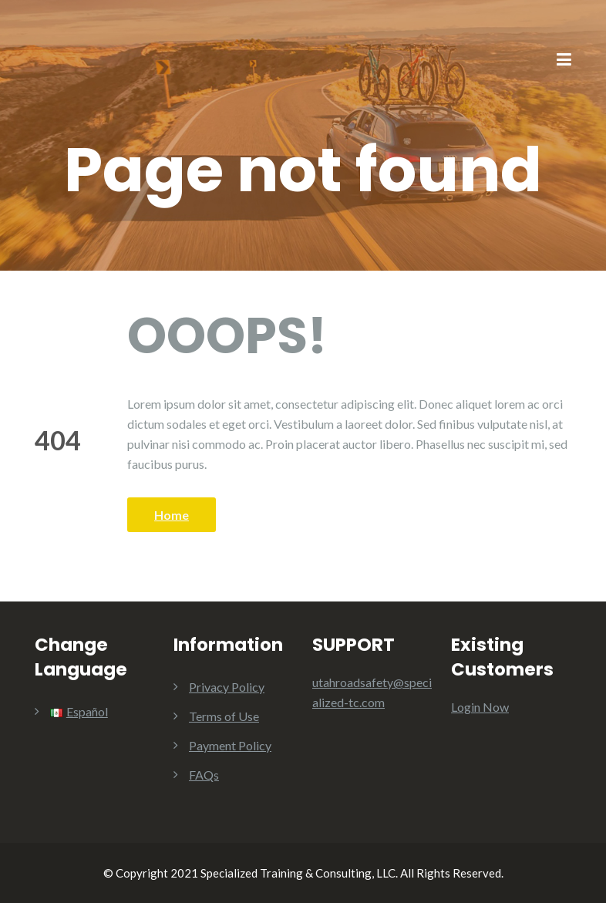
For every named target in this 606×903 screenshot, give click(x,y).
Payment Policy (230, 745)
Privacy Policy (226, 686)
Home (171, 514)
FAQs (204, 774)
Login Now (480, 706)
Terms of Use (224, 716)
